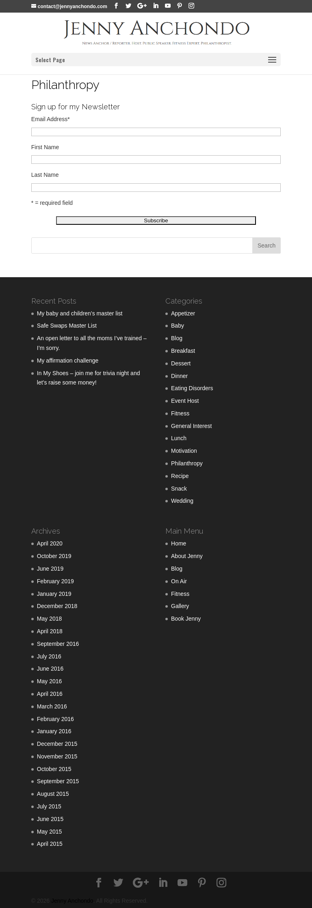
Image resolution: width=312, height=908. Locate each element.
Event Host (185, 401)
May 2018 (49, 618)
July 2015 (49, 806)
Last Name (45, 175)
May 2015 (49, 831)
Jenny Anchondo (72, 900)
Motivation (184, 450)
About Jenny (187, 556)
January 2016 (54, 731)
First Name (45, 147)
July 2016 (49, 656)
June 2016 (50, 668)
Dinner (179, 376)
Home (178, 543)
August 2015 (53, 794)
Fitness (180, 413)
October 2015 (54, 769)
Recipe (180, 476)
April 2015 (50, 844)
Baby (177, 325)
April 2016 (50, 694)
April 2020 (50, 543)
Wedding (182, 500)
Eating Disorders (192, 388)
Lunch (178, 438)
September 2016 (58, 644)
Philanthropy (187, 463)
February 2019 (55, 581)
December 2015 (57, 744)
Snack (179, 488)
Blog (176, 338)
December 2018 (57, 606)
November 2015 (57, 756)
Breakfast (183, 351)
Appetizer (183, 313)
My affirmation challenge (67, 360)
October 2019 (54, 556)
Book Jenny (186, 618)
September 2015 (58, 781)
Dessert (181, 363)
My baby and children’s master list (80, 313)
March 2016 (52, 706)
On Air (179, 581)
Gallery (180, 606)
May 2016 (49, 681)
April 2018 (50, 631)
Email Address (50, 119)
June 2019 (50, 568)
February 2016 (55, 719)
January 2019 (54, 594)
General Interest (191, 426)
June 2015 (50, 819)
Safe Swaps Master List (67, 325)
